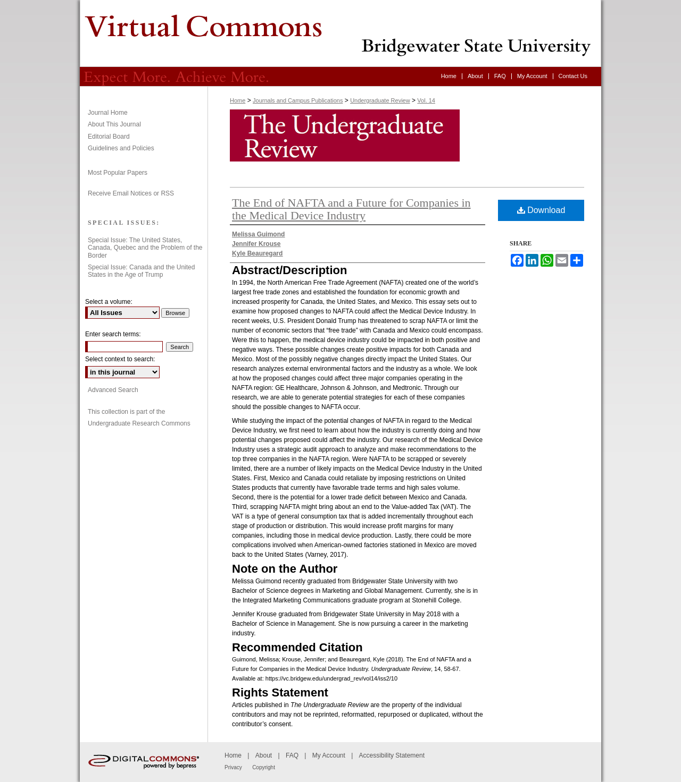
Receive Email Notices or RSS (131, 193)
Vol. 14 (426, 100)
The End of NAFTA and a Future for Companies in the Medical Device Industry (351, 209)
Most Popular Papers (117, 172)
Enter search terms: (113, 334)
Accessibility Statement (392, 755)
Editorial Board (109, 136)
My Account (328, 755)
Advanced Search (113, 390)
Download (541, 210)
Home (237, 100)
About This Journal (114, 124)
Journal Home (108, 112)
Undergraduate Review (340, 33)
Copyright (263, 767)
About (263, 755)
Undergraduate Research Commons (139, 423)
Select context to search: (120, 359)
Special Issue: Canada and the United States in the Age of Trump (141, 271)
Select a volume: (108, 301)
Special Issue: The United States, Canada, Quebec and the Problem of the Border (145, 247)
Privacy (233, 767)
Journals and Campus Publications (298, 100)
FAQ (292, 755)
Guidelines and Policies (121, 148)
